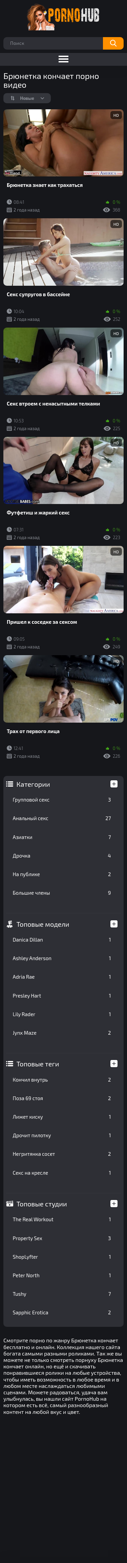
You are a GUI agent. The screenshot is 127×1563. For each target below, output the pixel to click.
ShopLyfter (62, 1257)
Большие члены (62, 893)
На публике (62, 874)
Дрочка (62, 856)
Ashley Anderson (62, 958)
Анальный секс (62, 818)
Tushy (62, 1294)
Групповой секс (62, 800)
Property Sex (62, 1238)
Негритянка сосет (62, 1154)
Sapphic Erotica (62, 1312)
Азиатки (62, 837)
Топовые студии (42, 1204)
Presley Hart (62, 996)
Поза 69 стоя (62, 1098)
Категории (33, 784)
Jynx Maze (62, 1033)
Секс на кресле (62, 1173)
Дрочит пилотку (62, 1135)
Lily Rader (62, 1014)
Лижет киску (62, 1117)
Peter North (62, 1275)
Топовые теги (38, 1064)
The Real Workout (62, 1219)
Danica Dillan (62, 940)
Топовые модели (43, 924)
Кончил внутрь (62, 1080)
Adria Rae (62, 977)
